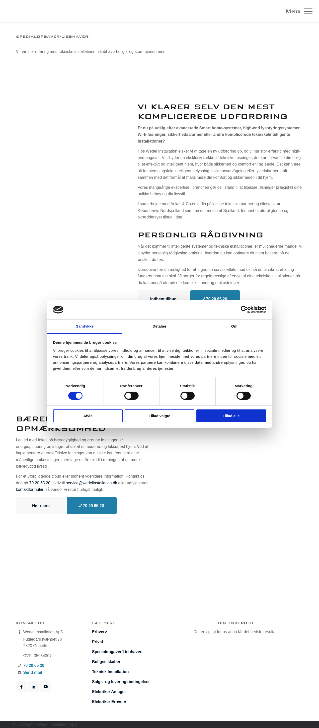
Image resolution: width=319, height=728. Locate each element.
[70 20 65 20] (215, 298)
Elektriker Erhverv (109, 702)
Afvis (87, 416)
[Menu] (307, 11)
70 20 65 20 (39, 483)
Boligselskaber (106, 662)
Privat (97, 642)
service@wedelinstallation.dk (91, 483)
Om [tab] (234, 326)
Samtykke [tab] (85, 326)
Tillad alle (231, 416)
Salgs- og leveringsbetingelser (121, 682)
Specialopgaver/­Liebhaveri (117, 652)
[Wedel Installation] (33, 11)
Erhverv (99, 632)
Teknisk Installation (110, 672)
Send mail (32, 672)
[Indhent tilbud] (163, 298)
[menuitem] (307, 11)
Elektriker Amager (109, 692)
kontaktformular (29, 489)
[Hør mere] (41, 505)
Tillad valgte (159, 416)
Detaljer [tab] (159, 326)
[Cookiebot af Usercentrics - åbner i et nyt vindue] (244, 309)
